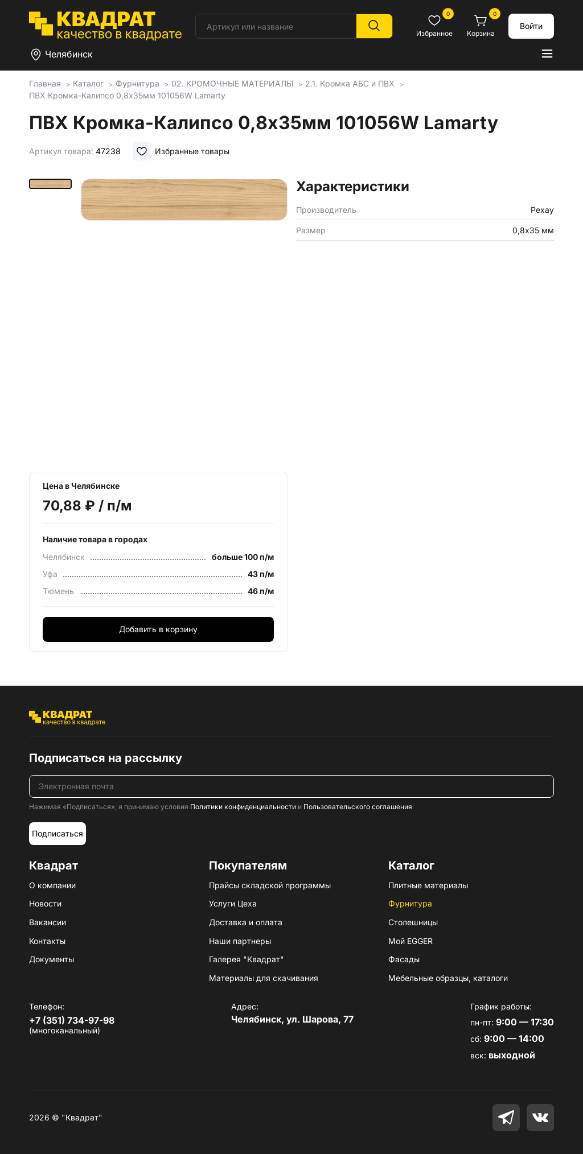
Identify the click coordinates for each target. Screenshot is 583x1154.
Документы (51, 959)
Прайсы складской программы (270, 885)
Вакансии (47, 922)
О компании (52, 885)
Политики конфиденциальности (243, 806)
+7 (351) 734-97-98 (71, 1020)
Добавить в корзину (158, 629)
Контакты (47, 941)
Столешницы (413, 922)
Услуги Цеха (233, 903)
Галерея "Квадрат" (246, 959)
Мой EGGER (410, 941)
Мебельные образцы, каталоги (448, 978)
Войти (531, 26)
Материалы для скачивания (263, 978)
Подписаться (57, 833)
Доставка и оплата (245, 922)
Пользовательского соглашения (357, 806)
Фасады (404, 959)
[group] (184, 321)
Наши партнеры (240, 941)
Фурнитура (410, 903)
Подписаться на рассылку (105, 758)
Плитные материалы (428, 885)
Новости (45, 903)
